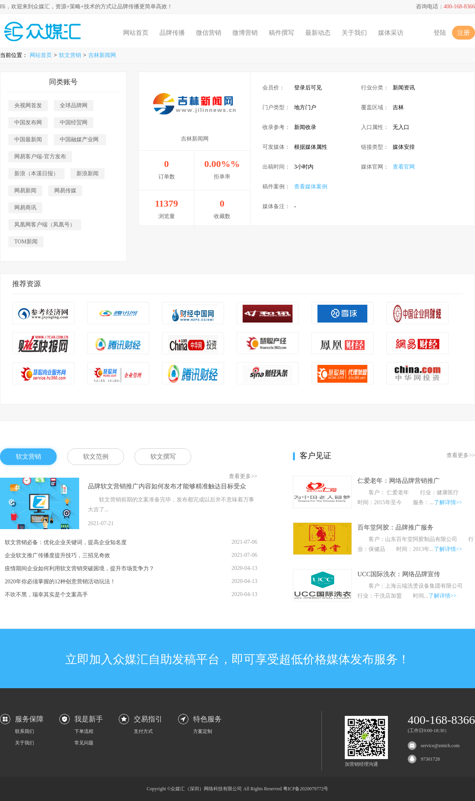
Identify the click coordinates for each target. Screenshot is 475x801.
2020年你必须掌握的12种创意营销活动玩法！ (60, 582)
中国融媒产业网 (80, 139)
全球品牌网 (73, 105)
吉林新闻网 (102, 55)
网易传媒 (65, 191)
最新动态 (318, 32)
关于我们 (354, 32)
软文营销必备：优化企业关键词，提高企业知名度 (66, 542)
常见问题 (83, 743)
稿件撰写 (281, 32)
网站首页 (135, 32)
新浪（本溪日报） (36, 174)
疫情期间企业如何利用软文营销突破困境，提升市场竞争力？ (79, 568)
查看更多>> (243, 476)
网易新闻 (25, 191)
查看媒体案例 (310, 187)
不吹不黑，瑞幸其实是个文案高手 (46, 595)
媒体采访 (390, 32)
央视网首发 (28, 105)
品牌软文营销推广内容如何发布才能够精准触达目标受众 (167, 486)
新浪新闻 (87, 174)
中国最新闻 (28, 139)
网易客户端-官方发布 (40, 156)
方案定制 (202, 731)
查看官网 (404, 167)
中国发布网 (28, 122)
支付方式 (143, 731)
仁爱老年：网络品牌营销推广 (398, 480)
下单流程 (83, 731)
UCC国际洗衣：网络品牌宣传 (398, 574)
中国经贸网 (73, 122)
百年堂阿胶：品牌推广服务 (395, 527)
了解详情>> (448, 502)
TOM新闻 (26, 242)
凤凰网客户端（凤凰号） (44, 225)
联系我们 (24, 731)
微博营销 (245, 32)
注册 (463, 32)
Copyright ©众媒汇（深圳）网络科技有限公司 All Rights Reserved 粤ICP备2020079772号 (238, 789)
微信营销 (208, 32)
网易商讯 (25, 208)
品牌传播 (172, 32)
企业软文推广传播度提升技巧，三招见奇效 (57, 555)
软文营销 (70, 55)
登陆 (439, 32)
